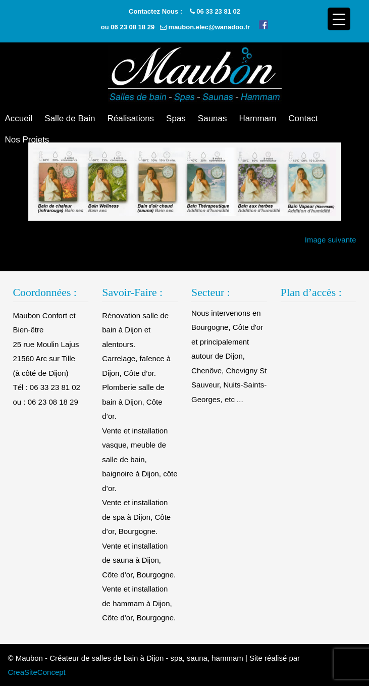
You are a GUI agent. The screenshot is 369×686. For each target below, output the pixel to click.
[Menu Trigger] (339, 19)
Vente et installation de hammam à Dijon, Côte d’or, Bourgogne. (139, 603)
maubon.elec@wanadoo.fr (209, 27)
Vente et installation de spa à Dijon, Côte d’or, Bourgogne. (136, 516)
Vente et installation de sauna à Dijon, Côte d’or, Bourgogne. (139, 560)
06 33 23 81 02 (218, 11)
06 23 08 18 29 (132, 27)
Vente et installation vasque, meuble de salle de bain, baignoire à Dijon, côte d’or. (139, 459)
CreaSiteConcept (37, 672)
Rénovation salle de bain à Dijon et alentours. (135, 330)
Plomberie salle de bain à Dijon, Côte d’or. (133, 401)
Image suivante (330, 239)
